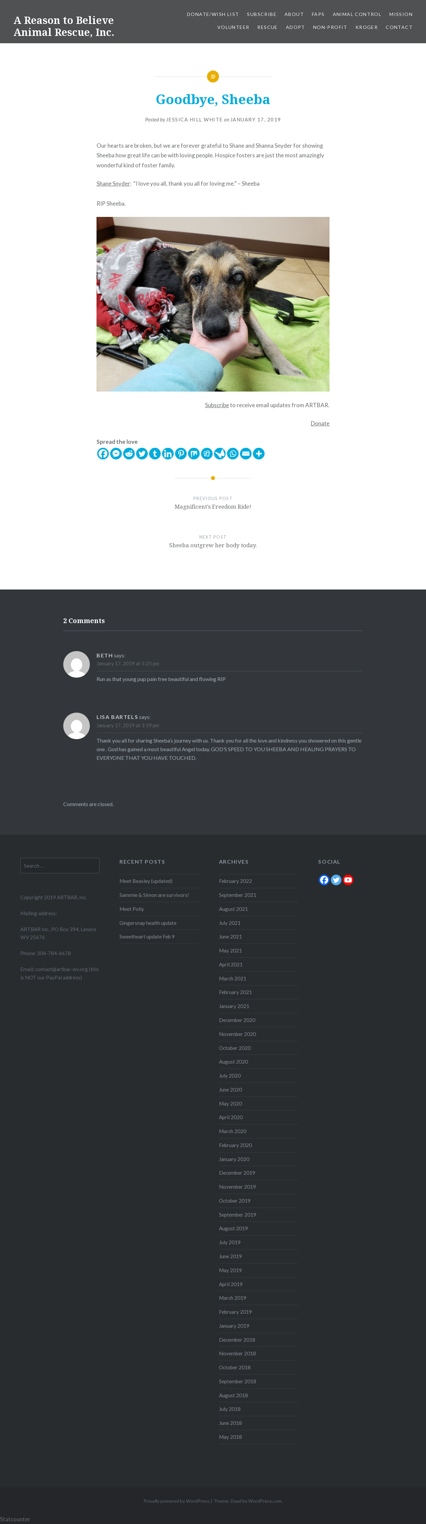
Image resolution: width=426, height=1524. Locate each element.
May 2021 (230, 950)
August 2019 (233, 1228)
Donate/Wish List (213, 14)
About (294, 14)
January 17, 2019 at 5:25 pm (128, 663)
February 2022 (235, 881)
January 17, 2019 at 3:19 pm (128, 725)
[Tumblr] (155, 453)
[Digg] (207, 453)
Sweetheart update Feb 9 (147, 936)
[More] (259, 453)
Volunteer (233, 27)
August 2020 (233, 1062)
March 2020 (232, 1131)
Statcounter (15, 1519)
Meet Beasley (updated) (145, 881)
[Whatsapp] (233, 453)
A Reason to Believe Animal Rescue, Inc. (63, 26)
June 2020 (230, 1090)
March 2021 (232, 978)
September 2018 (237, 1381)
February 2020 (235, 1145)
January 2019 (234, 1326)
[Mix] (194, 453)
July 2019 (230, 1242)
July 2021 (230, 923)
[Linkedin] (168, 453)
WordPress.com (265, 1501)
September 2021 (237, 895)
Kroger (366, 27)
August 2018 (233, 1395)
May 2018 (230, 1437)
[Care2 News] (220, 453)
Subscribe (262, 14)
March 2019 (232, 1298)
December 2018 (237, 1340)
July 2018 (230, 1409)
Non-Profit (330, 27)
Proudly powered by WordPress (176, 1501)
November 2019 (237, 1187)
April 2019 (231, 1284)
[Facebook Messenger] (116, 453)
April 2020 (231, 1117)
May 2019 (230, 1270)
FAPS (318, 14)
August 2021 (233, 909)
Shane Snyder (113, 183)
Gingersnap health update (147, 923)
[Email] (246, 453)
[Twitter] (142, 453)
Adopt (295, 27)
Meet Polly (131, 909)
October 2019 (235, 1201)
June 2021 (230, 936)
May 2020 (230, 1103)
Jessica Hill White (194, 119)
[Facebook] (103, 453)
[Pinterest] (181, 453)
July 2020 (230, 1076)
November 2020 (237, 1034)
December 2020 (237, 1020)
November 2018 (237, 1353)
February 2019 (235, 1312)
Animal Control (357, 14)
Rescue (267, 27)
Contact (399, 27)
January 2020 (234, 1159)
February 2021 (235, 992)
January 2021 (234, 1006)
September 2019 (237, 1215)
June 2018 (230, 1423)
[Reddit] (129, 453)
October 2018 (235, 1367)
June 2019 (230, 1256)
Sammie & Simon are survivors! (154, 895)
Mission (401, 14)
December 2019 (237, 1173)
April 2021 (231, 964)
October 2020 (235, 1048)
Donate (320, 423)
